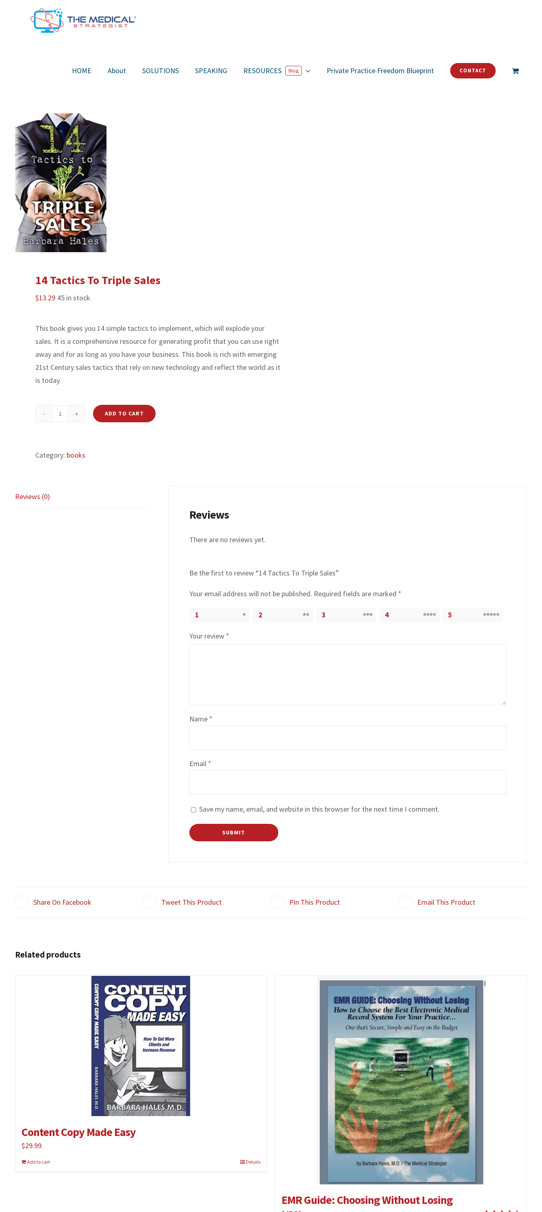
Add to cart (124, 413)
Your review (209, 636)
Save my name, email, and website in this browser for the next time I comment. (319, 809)
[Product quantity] (60, 414)
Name (200, 718)
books (76, 455)
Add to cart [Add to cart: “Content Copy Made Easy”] (38, 1162)
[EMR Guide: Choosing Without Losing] (401, 1080)
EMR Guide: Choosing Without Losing (367, 1199)
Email (200, 763)
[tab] (81, 497)
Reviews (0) (32, 496)
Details (253, 1162)
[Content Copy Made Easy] (141, 1046)
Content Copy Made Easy (79, 1132)
